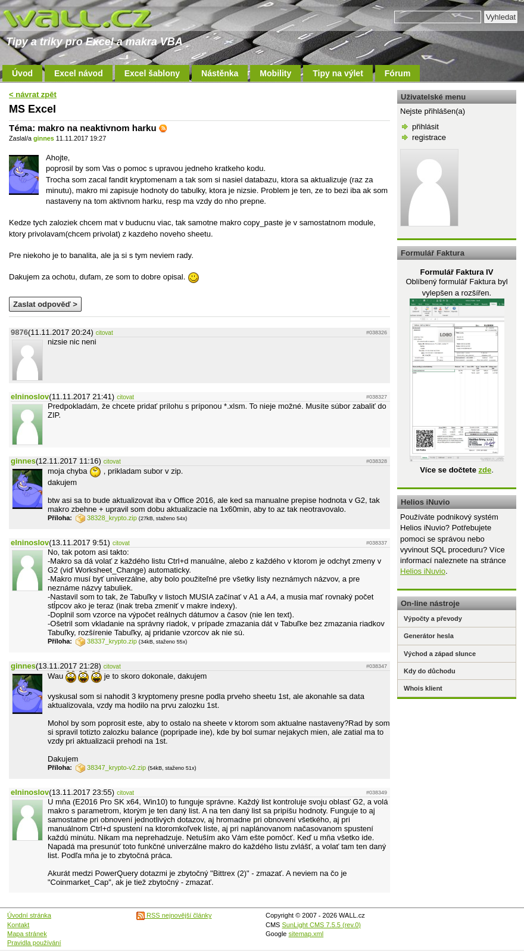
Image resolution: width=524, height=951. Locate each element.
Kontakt (18, 924)
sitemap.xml (306, 933)
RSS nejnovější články (174, 915)
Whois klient (423, 688)
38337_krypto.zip (106, 641)
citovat (104, 333)
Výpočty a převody (433, 618)
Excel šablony (152, 73)
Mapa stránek (27, 933)
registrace (429, 137)
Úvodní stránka (29, 915)
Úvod (22, 73)
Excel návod (78, 73)
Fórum (398, 73)
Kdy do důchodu (430, 671)
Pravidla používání (34, 942)
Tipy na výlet (338, 73)
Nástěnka (219, 73)
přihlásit (425, 126)
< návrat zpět (33, 94)
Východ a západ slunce (440, 653)
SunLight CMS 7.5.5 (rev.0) (321, 924)
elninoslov (30, 396)
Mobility (275, 73)
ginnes (43, 138)
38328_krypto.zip (106, 517)
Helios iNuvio (422, 571)
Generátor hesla (429, 635)
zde (484, 469)
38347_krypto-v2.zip (111, 767)
